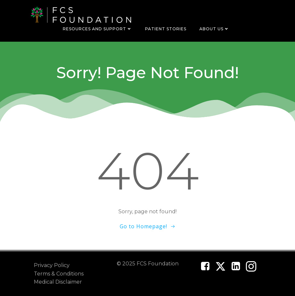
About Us (214, 28)
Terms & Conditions (59, 274)
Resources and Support (97, 28)
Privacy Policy (52, 265)
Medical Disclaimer (58, 282)
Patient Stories (165, 28)
